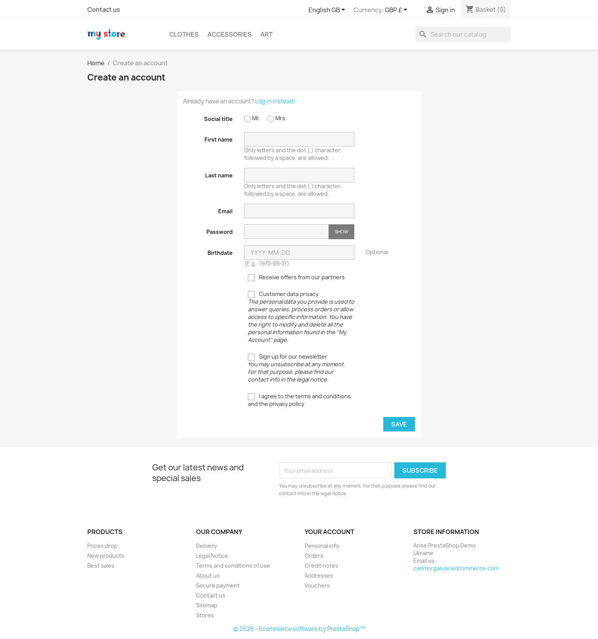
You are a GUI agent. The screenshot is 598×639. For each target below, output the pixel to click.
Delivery (206, 545)
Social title (218, 118)
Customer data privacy (301, 316)
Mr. (252, 118)
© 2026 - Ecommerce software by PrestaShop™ (299, 629)
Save (399, 424)
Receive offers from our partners (296, 277)
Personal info (322, 545)
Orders (314, 555)
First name (218, 139)
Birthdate (220, 252)
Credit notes (321, 565)
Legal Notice (212, 555)
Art (266, 34)
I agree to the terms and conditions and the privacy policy (299, 400)
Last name (219, 175)
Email (225, 211)
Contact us (103, 9)
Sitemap (206, 605)
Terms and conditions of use (233, 565)
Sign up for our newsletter (296, 368)
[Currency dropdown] (397, 10)
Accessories (229, 34)
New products (105, 555)
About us (208, 575)
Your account (329, 532)
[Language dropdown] (328, 10)
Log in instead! (275, 101)
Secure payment (218, 585)
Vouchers (317, 585)
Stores (205, 615)
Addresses (319, 575)
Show (341, 232)
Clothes (184, 34)
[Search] (463, 34)
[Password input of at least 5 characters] (286, 231)
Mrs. (277, 118)
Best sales (100, 565)
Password (219, 231)
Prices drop (102, 545)
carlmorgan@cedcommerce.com (455, 568)
